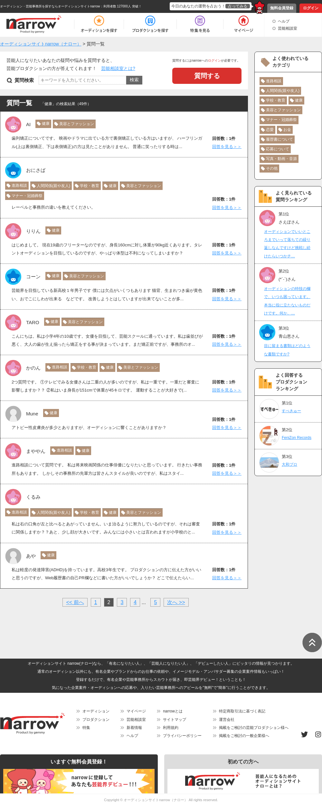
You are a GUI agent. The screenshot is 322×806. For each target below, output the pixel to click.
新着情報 (134, 727)
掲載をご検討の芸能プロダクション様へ (254, 727)
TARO (32, 322)
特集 (86, 727)
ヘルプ (283, 21)
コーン (33, 276)
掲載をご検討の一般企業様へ (244, 735)
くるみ (33, 497)
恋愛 (270, 129)
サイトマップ (174, 719)
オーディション (95, 711)
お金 (287, 129)
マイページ (136, 711)
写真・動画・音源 (281, 158)
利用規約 (170, 727)
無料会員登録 (281, 8)
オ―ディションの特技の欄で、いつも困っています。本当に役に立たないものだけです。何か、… (287, 300)
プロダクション (95, 719)
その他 (272, 168)
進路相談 (19, 185)
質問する (207, 75)
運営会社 (226, 719)
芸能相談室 (287, 28)
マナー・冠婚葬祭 (27, 196)
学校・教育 (89, 186)
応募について (277, 149)
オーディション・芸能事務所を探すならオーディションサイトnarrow (50, 6)
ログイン (310, 8)
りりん (33, 231)
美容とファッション (76, 124)
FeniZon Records (296, 437)
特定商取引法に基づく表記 (242, 711)
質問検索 (24, 80)
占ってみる (237, 6)
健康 (46, 123)
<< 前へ (75, 602)
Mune (32, 413)
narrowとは (173, 711)
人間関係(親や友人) (53, 186)
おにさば (35, 170)
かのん (33, 368)
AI (28, 124)
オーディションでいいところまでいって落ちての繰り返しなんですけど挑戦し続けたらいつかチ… (287, 243)
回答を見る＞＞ (227, 146)
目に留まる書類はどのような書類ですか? (287, 349)
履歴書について (279, 139)
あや (31, 556)
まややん (35, 451)
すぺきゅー (291, 411)
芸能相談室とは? (118, 68)
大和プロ (289, 464)
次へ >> (176, 602)
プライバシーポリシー (182, 735)
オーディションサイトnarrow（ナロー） (156, 800)
